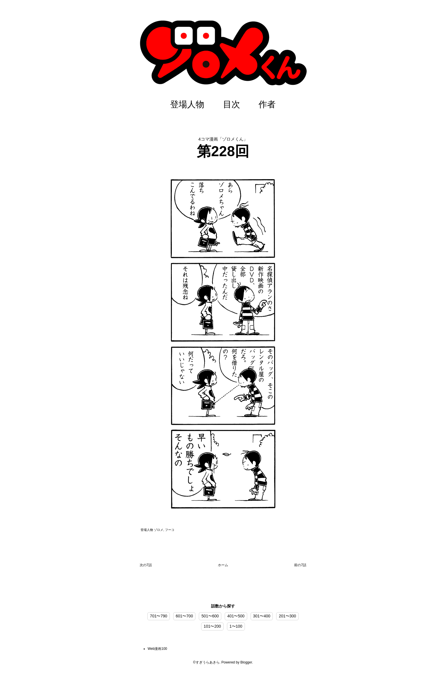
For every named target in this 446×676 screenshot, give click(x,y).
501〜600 (210, 616)
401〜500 (236, 616)
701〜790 (158, 616)
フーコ (169, 529)
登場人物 (187, 104)
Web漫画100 (157, 649)
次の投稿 (145, 566)
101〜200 (212, 626)
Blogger (246, 662)
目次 (231, 104)
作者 (267, 104)
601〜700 (184, 616)
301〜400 (262, 616)
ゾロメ (158, 529)
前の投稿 (300, 566)
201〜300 (287, 616)
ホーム (223, 565)
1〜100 (236, 626)
